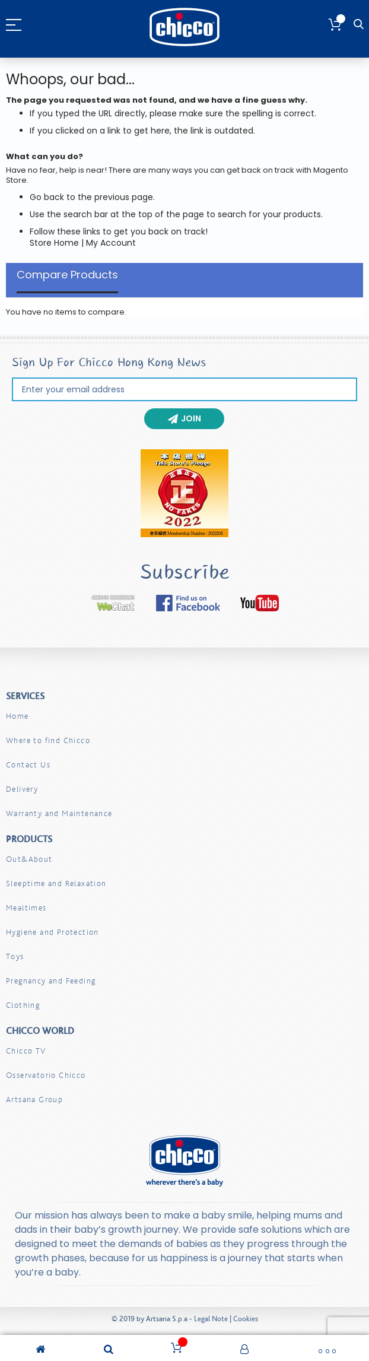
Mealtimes (26, 908)
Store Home (54, 243)
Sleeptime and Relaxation (56, 883)
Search (358, 24)
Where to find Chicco (48, 740)
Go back (47, 197)
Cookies (245, 1318)
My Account (111, 243)
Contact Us (28, 765)
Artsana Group (34, 1099)
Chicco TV (26, 1051)
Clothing (23, 1005)
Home (17, 716)
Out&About (29, 859)
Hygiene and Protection (52, 932)
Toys (15, 956)
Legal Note (211, 1318)
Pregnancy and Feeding (51, 981)
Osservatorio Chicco (46, 1075)
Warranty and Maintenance (59, 813)
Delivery (22, 789)
